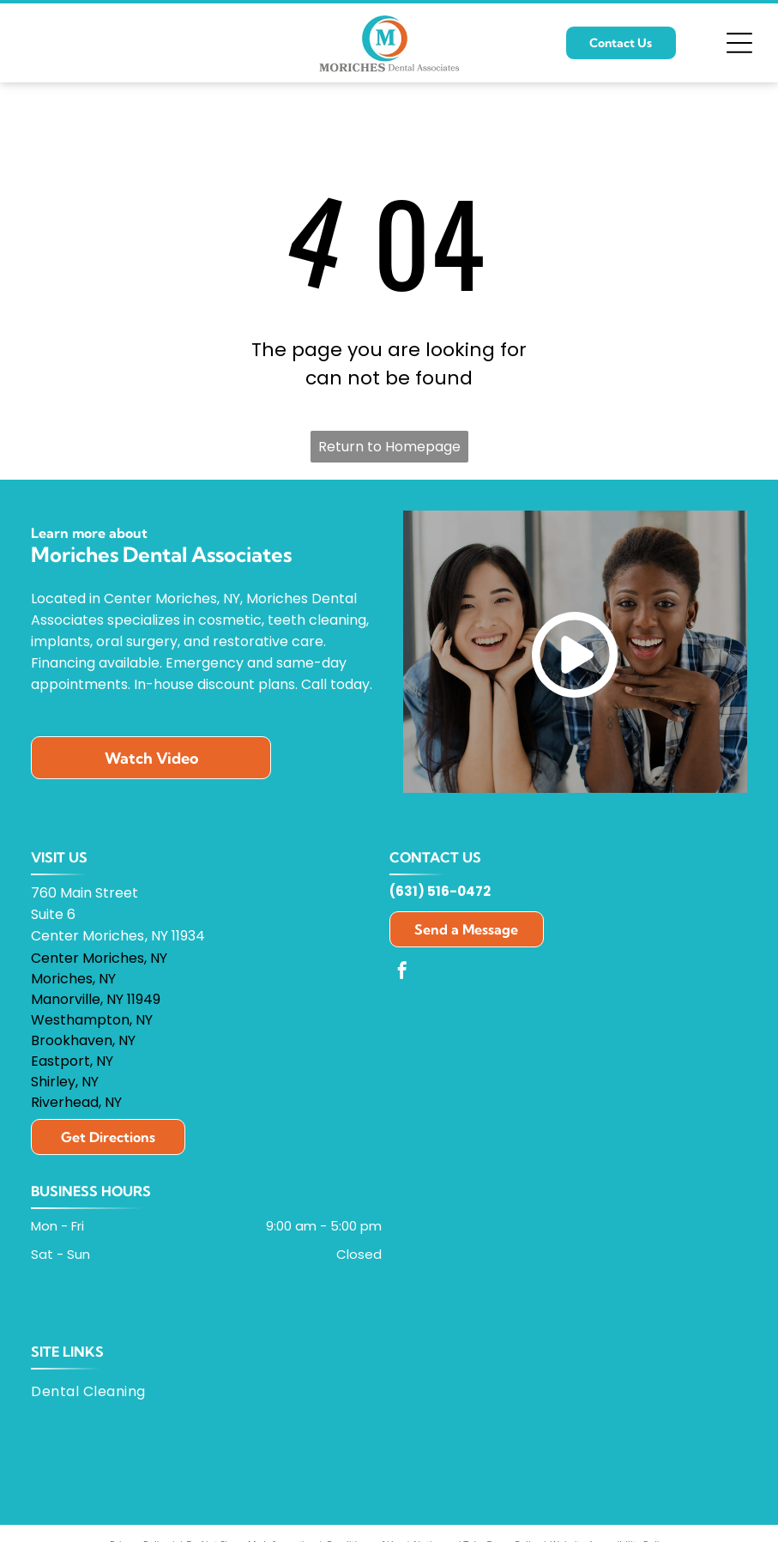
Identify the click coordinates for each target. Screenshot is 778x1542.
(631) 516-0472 (440, 891)
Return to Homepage (389, 447)
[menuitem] (94, 1391)
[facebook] (402, 973)
